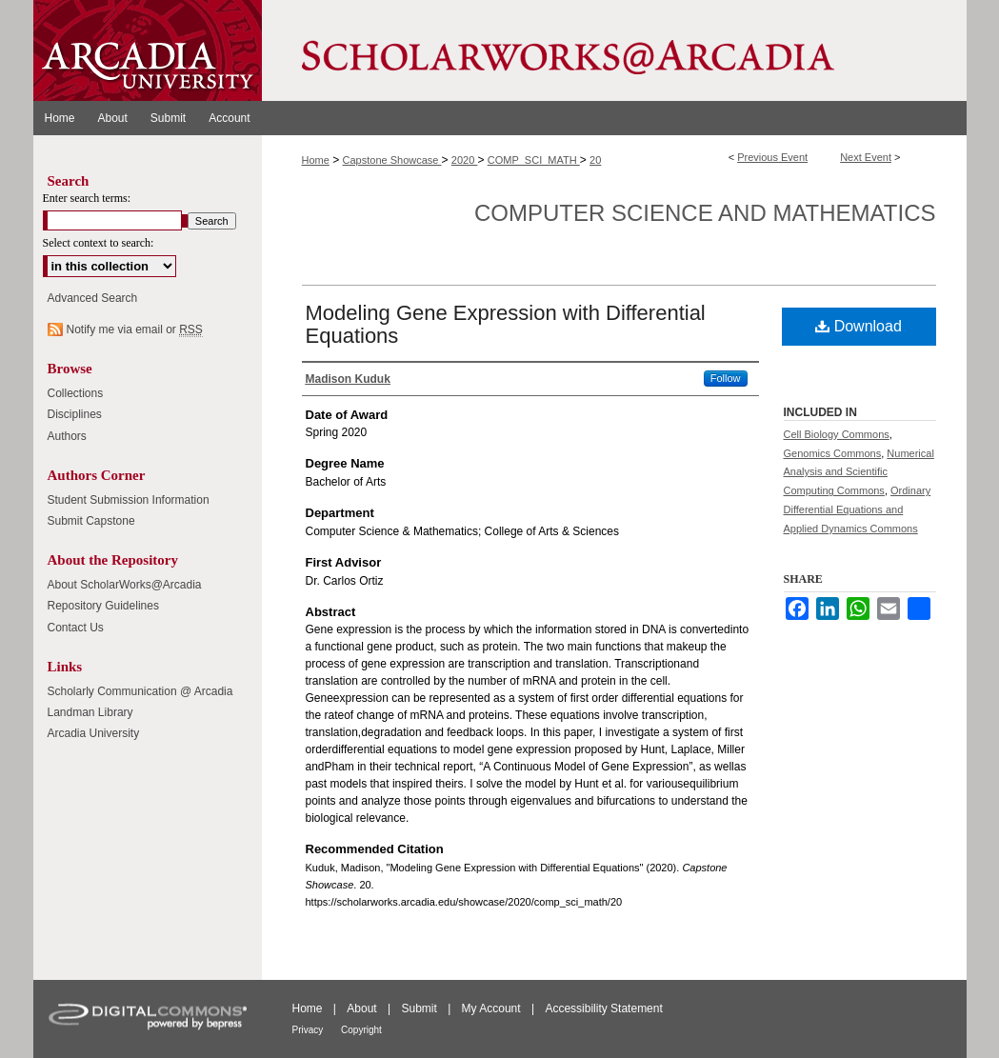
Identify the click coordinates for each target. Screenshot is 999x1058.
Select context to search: (98, 243)
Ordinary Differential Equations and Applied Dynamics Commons (857, 509)
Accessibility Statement (603, 1008)
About (363, 1008)
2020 (464, 160)
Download (858, 326)
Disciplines (75, 414)
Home (316, 160)
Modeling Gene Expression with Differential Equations (506, 324)
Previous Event (772, 157)
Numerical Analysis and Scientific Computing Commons (859, 472)
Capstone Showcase (392, 160)
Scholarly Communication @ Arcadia (140, 691)
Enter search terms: (87, 198)
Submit (420, 1008)
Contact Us (76, 627)
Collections (76, 393)
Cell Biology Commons (836, 434)
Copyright (361, 1030)
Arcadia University (94, 733)
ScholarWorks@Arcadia (614, 50)
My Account (493, 1008)
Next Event (865, 157)
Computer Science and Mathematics (704, 213)
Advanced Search (93, 298)
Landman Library (90, 712)
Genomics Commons (833, 453)
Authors (67, 436)
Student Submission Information (129, 500)
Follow (725, 378)
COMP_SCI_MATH (534, 160)
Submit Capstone (91, 521)
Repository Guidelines (103, 605)
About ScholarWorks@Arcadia (125, 584)
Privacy (309, 1030)
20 (595, 160)
